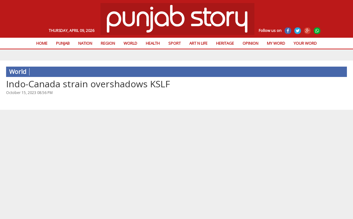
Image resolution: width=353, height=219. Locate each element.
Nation (85, 43)
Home (41, 43)
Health (153, 43)
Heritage (225, 43)
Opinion (250, 43)
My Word (276, 43)
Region (108, 43)
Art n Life (198, 43)
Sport (174, 43)
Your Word (305, 43)
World (130, 43)
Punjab (63, 43)
